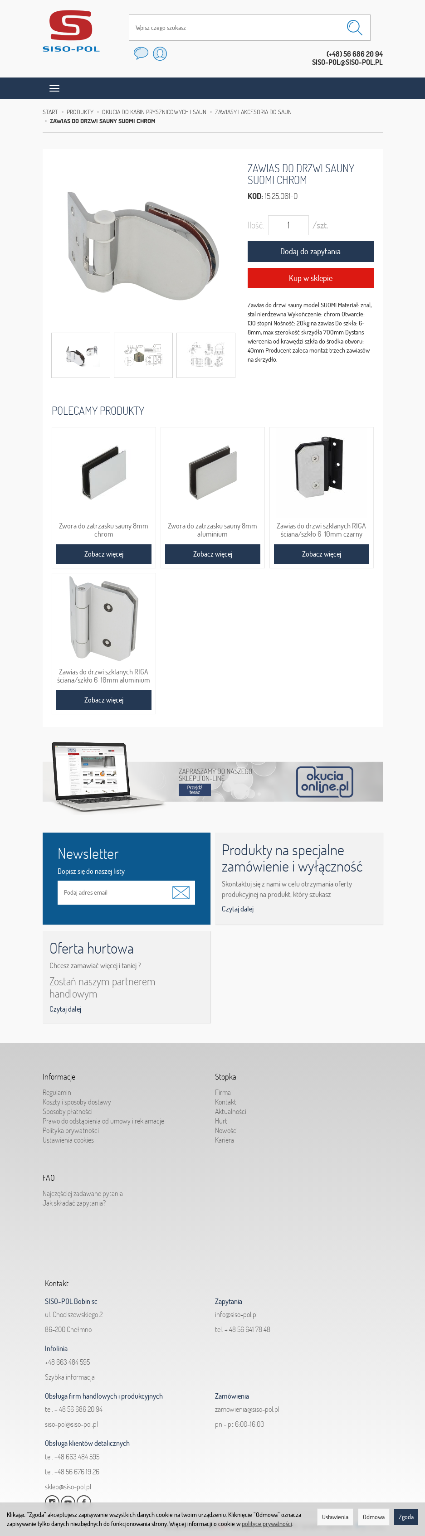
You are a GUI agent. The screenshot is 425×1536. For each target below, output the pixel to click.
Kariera (224, 1139)
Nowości (226, 1129)
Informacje (59, 1076)
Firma (223, 1090)
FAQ (49, 1177)
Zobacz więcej (103, 553)
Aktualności (230, 1109)
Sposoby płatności (68, 1109)
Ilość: (256, 225)
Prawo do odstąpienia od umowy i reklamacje (103, 1119)
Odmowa (374, 1517)
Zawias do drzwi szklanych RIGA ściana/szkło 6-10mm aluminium (103, 675)
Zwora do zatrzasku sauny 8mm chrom (103, 529)
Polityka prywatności (71, 1129)
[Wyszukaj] (354, 27)
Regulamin (57, 1090)
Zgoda (406, 1517)
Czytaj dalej (238, 908)
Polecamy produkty (98, 410)
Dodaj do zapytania (310, 251)
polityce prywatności (267, 1524)
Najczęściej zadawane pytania (83, 1192)
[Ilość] (288, 225)
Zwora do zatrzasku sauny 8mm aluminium (212, 529)
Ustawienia (335, 1517)
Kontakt (225, 1100)
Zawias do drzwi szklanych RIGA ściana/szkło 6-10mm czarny (321, 529)
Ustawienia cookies (68, 1139)
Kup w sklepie (310, 278)
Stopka (225, 1076)
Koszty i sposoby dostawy (77, 1100)
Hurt (221, 1119)
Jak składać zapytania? (74, 1201)
